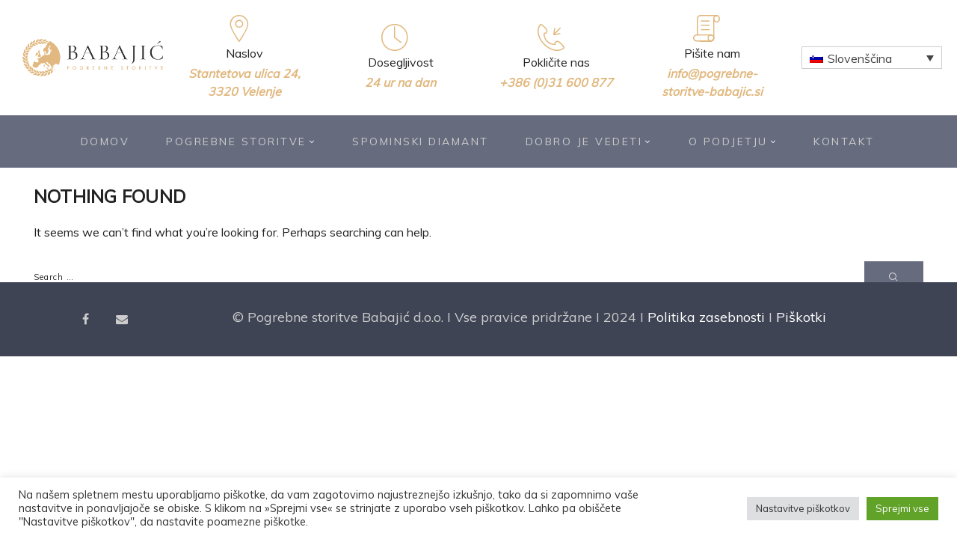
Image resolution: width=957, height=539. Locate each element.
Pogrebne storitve (241, 141)
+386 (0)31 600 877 (556, 82)
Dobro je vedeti (589, 141)
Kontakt (844, 141)
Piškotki (801, 317)
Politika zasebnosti (706, 317)
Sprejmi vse (902, 508)
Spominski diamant (420, 141)
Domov (105, 141)
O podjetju (733, 141)
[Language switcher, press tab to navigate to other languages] (871, 57)
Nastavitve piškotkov (803, 508)
